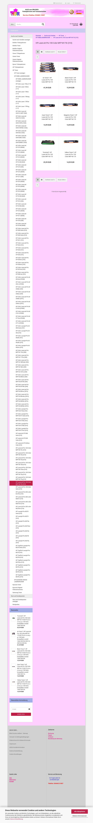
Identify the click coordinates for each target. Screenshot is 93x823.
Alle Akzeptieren (79, 811)
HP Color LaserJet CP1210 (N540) (21, 146)
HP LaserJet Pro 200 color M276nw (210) (23, 507)
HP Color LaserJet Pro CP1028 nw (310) (22, 273)
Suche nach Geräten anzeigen (21, 39)
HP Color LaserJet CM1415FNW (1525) (22, 127)
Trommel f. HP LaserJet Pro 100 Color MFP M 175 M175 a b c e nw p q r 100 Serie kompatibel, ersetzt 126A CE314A (47, 155)
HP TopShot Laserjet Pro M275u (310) (23, 576)
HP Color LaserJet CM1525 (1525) (21, 131)
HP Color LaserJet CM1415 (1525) (21, 117)
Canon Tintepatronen (19, 53)
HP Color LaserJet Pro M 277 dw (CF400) (23, 317)
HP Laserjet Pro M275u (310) (22, 541)
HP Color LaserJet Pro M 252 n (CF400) (23, 283)
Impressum (12, 744)
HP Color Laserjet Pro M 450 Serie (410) (23, 327)
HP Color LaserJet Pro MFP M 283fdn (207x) (22, 400)
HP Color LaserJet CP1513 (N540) (21, 185)
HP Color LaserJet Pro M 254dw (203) (23, 288)
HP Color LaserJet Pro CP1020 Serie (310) (22, 234)
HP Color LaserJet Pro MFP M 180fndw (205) (22, 361)
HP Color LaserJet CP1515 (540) (21, 200)
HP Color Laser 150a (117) (23, 84)
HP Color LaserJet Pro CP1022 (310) (22, 244)
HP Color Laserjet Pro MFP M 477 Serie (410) (22, 415)
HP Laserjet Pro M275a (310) (22, 522)
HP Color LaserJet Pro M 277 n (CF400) (23, 322)
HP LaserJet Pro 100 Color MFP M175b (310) (23, 463)
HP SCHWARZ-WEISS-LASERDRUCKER (20, 581)
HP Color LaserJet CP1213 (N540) (21, 151)
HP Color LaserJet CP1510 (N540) (21, 180)
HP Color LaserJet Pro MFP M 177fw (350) (22, 356)
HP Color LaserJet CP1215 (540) (21, 166)
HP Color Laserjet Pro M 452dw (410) (23, 341)
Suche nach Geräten (17, 36)
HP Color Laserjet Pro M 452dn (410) (23, 337)
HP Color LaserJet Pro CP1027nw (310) (22, 268)
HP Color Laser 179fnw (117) (22, 102)
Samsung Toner (17, 592)
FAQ (10, 778)
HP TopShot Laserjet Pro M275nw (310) (23, 561)
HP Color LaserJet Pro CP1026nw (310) (22, 263)
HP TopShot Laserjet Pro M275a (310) (23, 556)
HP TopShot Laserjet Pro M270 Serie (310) (23, 546)
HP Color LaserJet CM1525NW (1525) (21, 141)
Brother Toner (16, 45)
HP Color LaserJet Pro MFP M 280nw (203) (22, 376)
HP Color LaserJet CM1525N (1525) (21, 136)
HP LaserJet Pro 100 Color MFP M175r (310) (23, 483)
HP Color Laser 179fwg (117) (22, 107)
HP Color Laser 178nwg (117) (22, 97)
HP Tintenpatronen (18, 67)
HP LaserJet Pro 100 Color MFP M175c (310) (23, 449)
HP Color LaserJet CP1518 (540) (21, 219)
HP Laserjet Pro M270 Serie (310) (22, 512)
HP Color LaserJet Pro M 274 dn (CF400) (23, 307)
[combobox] (50, 52)
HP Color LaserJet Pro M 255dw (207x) (23, 297)
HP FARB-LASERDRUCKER (21, 76)
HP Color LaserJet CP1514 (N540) (21, 190)
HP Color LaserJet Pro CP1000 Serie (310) (22, 229)
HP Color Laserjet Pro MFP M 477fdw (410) (22, 424)
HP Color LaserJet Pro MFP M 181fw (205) (22, 371)
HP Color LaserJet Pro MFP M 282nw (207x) (22, 390)
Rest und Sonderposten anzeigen (19, 600)
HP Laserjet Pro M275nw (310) (23, 527)
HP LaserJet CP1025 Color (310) (22, 439)
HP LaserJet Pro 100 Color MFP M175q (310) (23, 478)
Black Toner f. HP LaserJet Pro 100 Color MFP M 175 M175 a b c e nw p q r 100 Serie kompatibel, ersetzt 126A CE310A (70, 80)
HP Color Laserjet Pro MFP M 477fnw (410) (22, 429)
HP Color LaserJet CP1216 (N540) (21, 171)
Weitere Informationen (79, 816)
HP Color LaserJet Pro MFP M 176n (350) (22, 351)
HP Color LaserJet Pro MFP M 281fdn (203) (22, 380)
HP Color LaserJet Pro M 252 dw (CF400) (23, 278)
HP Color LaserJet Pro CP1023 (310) (22, 249)
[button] (58, 3)
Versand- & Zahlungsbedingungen (19, 737)
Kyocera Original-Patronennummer (18, 588)
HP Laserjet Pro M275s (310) (22, 532)
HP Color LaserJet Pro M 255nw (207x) (23, 302)
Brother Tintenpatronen (19, 42)
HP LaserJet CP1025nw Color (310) (23, 444)
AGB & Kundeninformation (17, 747)
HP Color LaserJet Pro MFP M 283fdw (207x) (22, 405)
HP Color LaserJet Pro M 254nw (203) (23, 293)
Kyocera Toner (17, 584)
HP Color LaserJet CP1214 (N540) (21, 156)
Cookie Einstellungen (15, 754)
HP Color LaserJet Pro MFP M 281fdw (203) (22, 385)
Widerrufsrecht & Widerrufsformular (19, 740)
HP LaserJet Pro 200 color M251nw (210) (23, 502)
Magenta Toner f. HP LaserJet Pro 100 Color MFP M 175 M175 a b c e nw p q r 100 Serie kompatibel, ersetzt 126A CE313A (70, 117)
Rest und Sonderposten (18, 596)
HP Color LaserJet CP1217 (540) (21, 175)
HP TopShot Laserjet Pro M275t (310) (23, 571)
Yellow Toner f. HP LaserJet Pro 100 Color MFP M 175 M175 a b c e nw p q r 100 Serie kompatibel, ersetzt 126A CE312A (70, 155)
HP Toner (15, 70)
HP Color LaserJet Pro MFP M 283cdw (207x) (22, 395)
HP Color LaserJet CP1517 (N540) (21, 214)
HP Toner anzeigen (19, 73)
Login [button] (67, 3)
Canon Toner (16, 56)
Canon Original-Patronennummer (18, 60)
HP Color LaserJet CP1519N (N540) (21, 224)
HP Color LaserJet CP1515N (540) (21, 205)
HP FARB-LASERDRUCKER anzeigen (23, 80)
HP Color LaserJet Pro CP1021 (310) (22, 239)
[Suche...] (12, 24)
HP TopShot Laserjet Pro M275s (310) (23, 566)
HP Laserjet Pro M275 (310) (22, 517)
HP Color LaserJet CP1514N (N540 (21, 195)
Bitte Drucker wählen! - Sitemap (18, 733)
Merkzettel (77, 3)
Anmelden (21, 714)
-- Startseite (14, 30)
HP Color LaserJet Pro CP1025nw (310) (22, 258)
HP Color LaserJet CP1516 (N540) (21, 210)
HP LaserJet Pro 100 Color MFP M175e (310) (23, 454)
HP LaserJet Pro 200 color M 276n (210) (23, 493)
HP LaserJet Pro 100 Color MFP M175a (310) (23, 459)
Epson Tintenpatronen (19, 64)
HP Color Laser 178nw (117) (22, 92)
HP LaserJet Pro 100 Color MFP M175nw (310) (23, 468)
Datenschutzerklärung (16, 819)
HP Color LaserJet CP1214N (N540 (21, 161)
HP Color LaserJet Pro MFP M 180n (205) (22, 366)
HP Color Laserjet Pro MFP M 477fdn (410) (22, 419)
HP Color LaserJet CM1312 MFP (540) (21, 112)
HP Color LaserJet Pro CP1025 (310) (22, 253)
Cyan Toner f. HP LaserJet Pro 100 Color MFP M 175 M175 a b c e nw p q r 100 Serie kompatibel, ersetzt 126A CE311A (47, 117)
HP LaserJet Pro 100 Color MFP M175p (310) (23, 473)
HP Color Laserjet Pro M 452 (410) (23, 332)
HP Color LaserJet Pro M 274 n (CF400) (23, 312)
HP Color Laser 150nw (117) (22, 88)
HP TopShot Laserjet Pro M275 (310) (23, 551)
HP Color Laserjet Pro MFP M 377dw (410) (22, 410)
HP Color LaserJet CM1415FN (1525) (21, 122)
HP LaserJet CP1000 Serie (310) (22, 434)
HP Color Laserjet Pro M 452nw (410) (23, 346)
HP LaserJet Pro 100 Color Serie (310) (23, 488)
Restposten (16, 604)
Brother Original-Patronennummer (18, 49)
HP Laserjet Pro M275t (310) (22, 537)
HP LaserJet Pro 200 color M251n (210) (23, 498)
